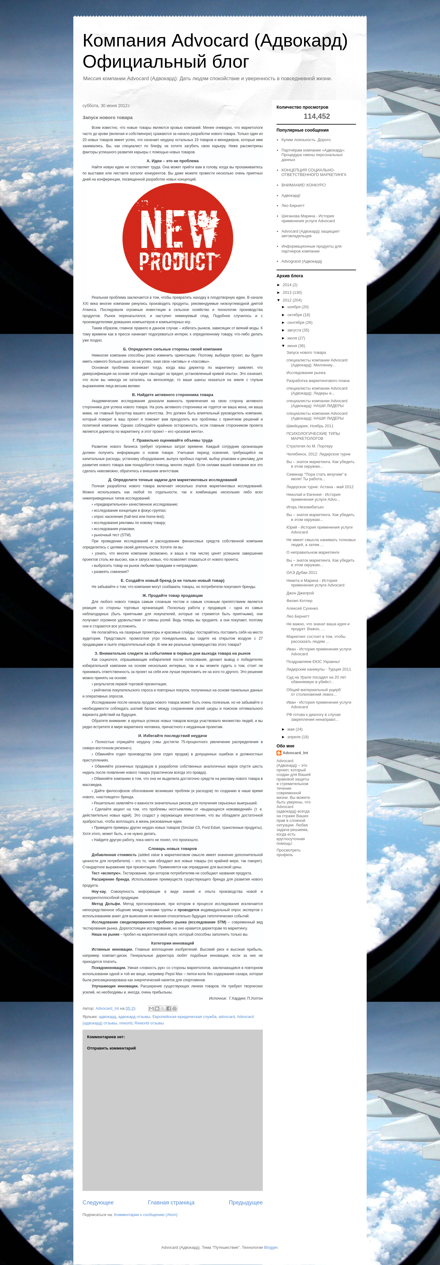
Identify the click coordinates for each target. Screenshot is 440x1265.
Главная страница (171, 1203)
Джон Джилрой (300, 593)
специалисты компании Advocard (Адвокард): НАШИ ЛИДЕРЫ (316, 403)
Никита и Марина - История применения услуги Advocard (315, 583)
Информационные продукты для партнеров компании (311, 248)
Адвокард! (290, 195)
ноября (295, 307)
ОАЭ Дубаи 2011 (301, 572)
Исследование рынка (305, 372)
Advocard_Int (295, 752)
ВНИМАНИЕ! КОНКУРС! (303, 185)
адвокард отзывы (134, 1016)
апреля (295, 737)
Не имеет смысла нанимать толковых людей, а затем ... (321, 542)
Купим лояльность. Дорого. (306, 139)
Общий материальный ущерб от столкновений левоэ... (313, 692)
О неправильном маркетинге (312, 552)
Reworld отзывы (149, 1023)
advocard (226, 1016)
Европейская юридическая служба (184, 1016)
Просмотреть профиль (289, 852)
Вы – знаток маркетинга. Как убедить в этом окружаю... (320, 464)
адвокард (107, 1016)
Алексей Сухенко (302, 608)
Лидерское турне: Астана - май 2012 (320, 487)
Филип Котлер (299, 600)
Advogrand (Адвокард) (301, 261)
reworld (125, 1023)
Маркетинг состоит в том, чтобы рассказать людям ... (315, 639)
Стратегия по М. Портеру (309, 446)
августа (295, 330)
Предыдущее (246, 1203)
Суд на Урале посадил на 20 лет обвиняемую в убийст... (316, 679)
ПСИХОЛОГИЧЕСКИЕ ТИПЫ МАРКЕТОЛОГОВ (313, 436)
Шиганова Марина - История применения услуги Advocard (308, 218)
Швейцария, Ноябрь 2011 (309, 426)
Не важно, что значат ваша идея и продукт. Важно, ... (318, 626)
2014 (288, 285)
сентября (297, 322)
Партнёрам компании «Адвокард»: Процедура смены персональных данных (313, 155)
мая (292, 729)
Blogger (270, 1247)
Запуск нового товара (306, 352)
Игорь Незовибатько (305, 507)
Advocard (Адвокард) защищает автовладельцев (310, 233)
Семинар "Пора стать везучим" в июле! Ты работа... (316, 476)
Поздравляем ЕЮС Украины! (313, 661)
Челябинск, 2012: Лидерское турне (318, 454)
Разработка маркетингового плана (318, 380)
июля (293, 338)
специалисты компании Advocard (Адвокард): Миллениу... (316, 362)
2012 (288, 300)
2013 (288, 292)
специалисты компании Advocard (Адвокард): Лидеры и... (316, 390)
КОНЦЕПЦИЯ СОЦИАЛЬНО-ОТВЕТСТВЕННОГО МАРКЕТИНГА (313, 172)
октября (295, 315)
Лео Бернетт (292, 205)
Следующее (98, 1203)
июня (293, 345)
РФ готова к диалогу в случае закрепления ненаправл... (313, 717)
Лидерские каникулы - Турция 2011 (318, 669)
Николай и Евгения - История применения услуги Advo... (313, 497)
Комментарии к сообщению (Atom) (146, 1214)
